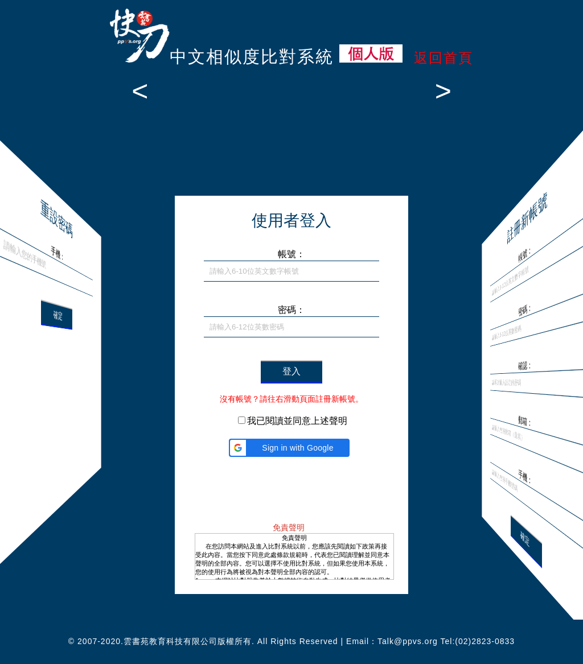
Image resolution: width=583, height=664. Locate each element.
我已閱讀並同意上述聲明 (297, 421)
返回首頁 (443, 57)
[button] (289, 448)
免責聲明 (289, 527)
